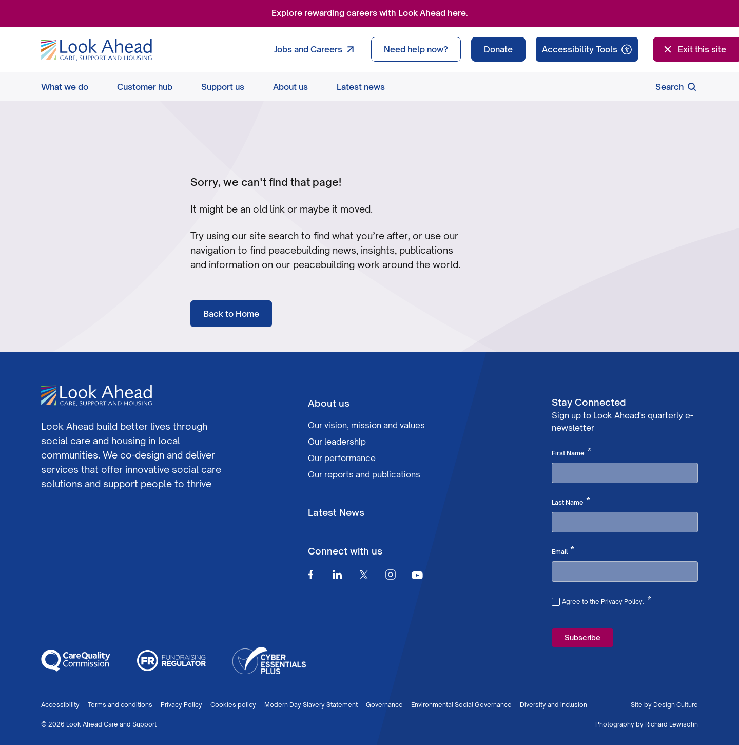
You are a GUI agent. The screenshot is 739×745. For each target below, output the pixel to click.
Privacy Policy (181, 705)
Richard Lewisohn (671, 724)
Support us (222, 87)
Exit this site (694, 49)
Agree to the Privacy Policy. (606, 600)
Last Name (571, 501)
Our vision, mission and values (366, 425)
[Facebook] (310, 574)
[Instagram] (390, 574)
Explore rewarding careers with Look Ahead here (368, 13)
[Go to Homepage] (96, 50)
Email (563, 551)
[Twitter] (364, 574)
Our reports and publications (364, 474)
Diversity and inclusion (553, 705)
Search (676, 87)
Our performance (342, 458)
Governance (384, 705)
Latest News (336, 512)
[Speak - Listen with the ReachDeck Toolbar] (587, 49)
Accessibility (60, 705)
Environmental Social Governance (461, 705)
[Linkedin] (337, 574)
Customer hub (144, 87)
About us (290, 87)
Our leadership (337, 441)
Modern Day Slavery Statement (311, 705)
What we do (64, 87)
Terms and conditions (120, 705)
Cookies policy (233, 705)
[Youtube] (417, 574)
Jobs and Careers (316, 49)
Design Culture (675, 705)
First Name (571, 452)
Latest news (361, 87)
